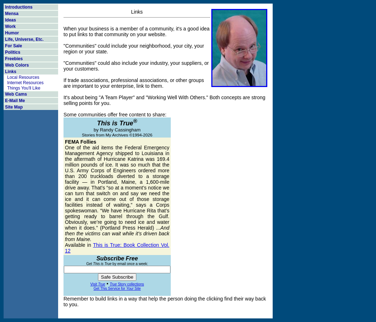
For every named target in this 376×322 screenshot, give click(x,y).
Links (10, 71)
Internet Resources (25, 82)
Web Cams (16, 94)
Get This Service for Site (117, 288)
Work (10, 26)
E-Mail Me (15, 100)
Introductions (19, 7)
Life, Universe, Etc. (24, 39)
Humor (12, 32)
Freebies (14, 58)
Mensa (11, 13)
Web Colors (17, 65)
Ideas (10, 20)
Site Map (14, 107)
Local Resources (23, 77)
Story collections (127, 284)
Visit (97, 284)
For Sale (13, 45)
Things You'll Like (23, 88)
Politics (12, 52)
